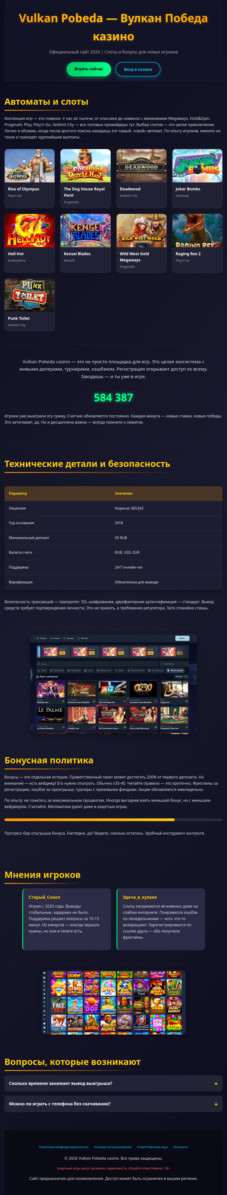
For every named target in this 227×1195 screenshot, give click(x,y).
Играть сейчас (88, 68)
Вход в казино (138, 69)
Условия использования (112, 1147)
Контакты (180, 1147)
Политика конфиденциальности (63, 1147)
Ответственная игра (152, 1147)
